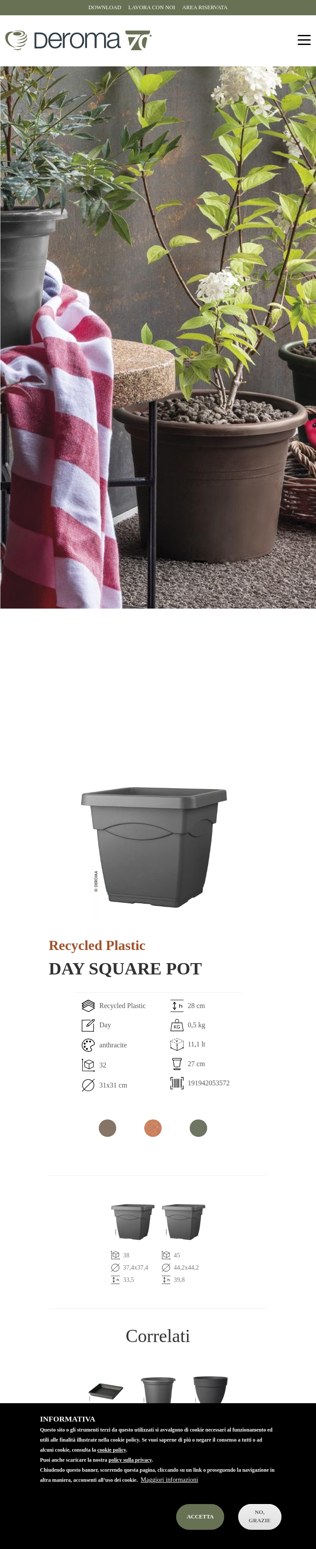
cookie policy (111, 1465)
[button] (154, 847)
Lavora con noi (151, 7)
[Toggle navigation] (304, 40)
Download (104, 7)
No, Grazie (260, 1531)
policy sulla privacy (130, 1475)
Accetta (200, 1531)
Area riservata (205, 7)
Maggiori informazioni (169, 1494)
